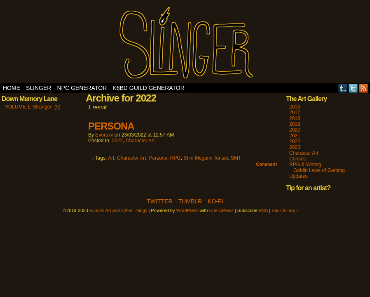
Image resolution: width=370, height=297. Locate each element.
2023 (294, 147)
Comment (266, 164)
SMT (236, 158)
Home (11, 88)
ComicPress (221, 210)
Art (111, 158)
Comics (297, 159)
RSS (363, 88)
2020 (294, 130)
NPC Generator (82, 88)
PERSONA (111, 126)
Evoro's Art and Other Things (185, 43)
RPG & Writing (305, 164)
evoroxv (104, 135)
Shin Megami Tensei (205, 158)
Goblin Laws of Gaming (319, 170)
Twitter (353, 88)
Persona (158, 158)
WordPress (187, 210)
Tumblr (343, 88)
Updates (298, 176)
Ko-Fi (215, 201)
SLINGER (38, 88)
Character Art (140, 141)
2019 (294, 124)
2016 (294, 107)
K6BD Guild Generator (148, 88)
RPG (175, 158)
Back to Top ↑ (285, 210)
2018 (294, 118)
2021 (294, 136)
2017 (294, 113)
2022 (117, 141)
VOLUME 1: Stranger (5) (33, 107)
